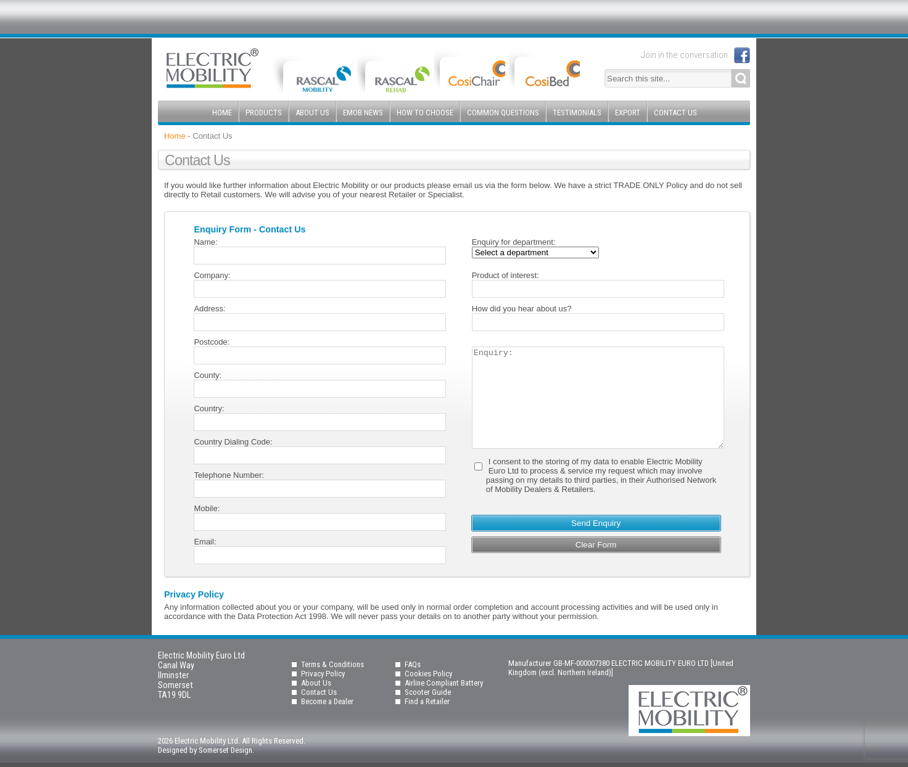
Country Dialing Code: (233, 441)
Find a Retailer (427, 701)
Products (264, 112)
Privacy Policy (323, 673)
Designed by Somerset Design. (206, 750)
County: (207, 375)
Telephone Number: (228, 475)
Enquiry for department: (514, 242)
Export (627, 112)
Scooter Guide (428, 692)
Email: (205, 541)
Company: (212, 275)
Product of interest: (505, 275)
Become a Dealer (327, 701)
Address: (209, 308)
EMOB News (363, 112)
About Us (312, 112)
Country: (209, 408)
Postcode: (211, 342)
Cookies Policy (428, 673)
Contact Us (675, 112)
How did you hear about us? (522, 308)
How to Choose (425, 112)
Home (222, 112)
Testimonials (577, 112)
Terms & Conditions (332, 664)
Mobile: (207, 508)
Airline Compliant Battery (444, 682)
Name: (205, 242)
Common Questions (503, 112)
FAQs (413, 664)
